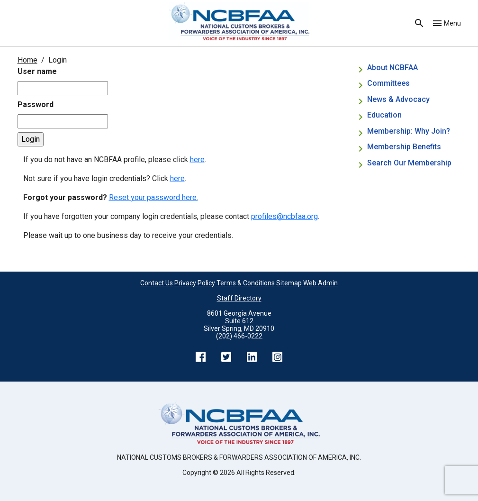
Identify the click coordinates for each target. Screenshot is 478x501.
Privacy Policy (194, 283)
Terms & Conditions (245, 283)
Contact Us (156, 283)
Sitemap (289, 283)
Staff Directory (239, 298)
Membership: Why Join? (409, 131)
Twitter (226, 357)
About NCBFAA (392, 67)
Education (384, 114)
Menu (452, 23)
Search (419, 23)
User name (37, 71)
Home (27, 59)
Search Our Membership (409, 162)
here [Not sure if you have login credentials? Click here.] (177, 178)
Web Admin (320, 283)
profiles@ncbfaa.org (284, 216)
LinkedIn (252, 357)
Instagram (277, 357)
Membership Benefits (404, 146)
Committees (388, 83)
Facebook (201, 357)
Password (36, 104)
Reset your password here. (153, 197)
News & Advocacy (398, 99)
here (197, 159)
